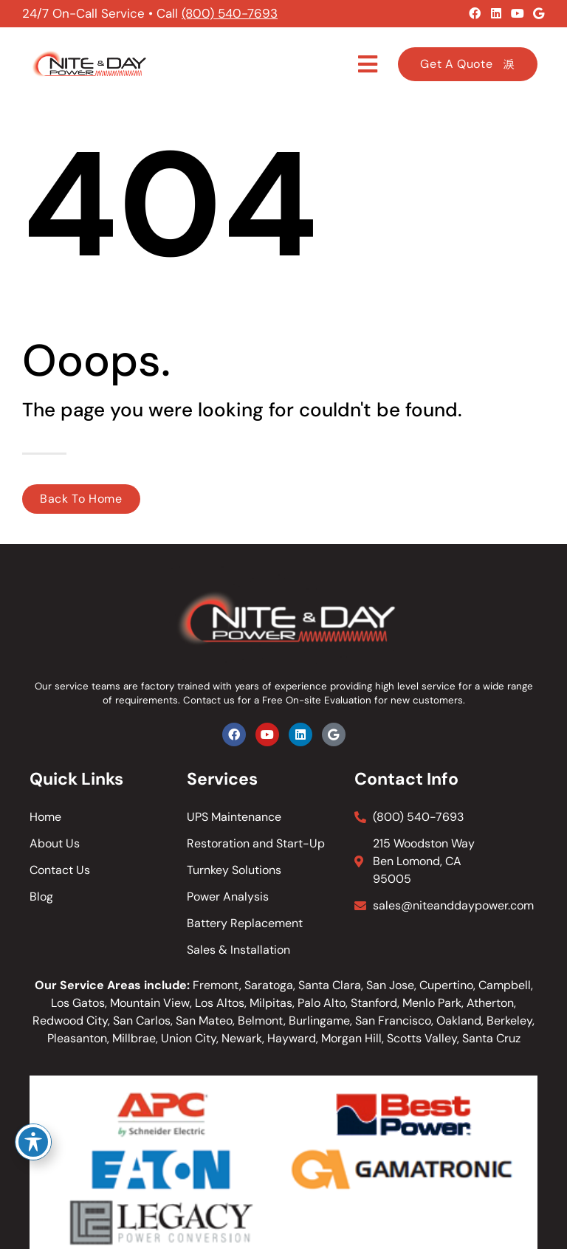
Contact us (209, 700)
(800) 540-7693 (230, 13)
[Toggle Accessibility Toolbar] (33, 1142)
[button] (368, 64)
